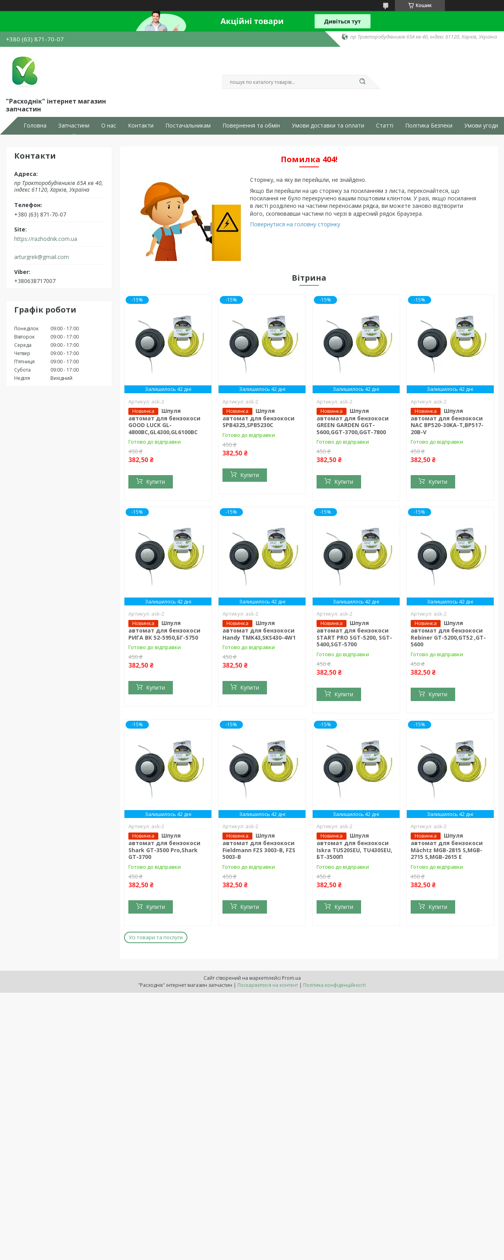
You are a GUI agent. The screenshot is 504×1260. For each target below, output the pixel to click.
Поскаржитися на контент (267, 985)
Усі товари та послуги (156, 937)
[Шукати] (362, 82)
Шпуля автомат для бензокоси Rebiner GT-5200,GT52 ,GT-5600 (448, 633)
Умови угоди (481, 125)
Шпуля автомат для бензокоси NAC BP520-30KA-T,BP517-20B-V (447, 421)
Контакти (141, 125)
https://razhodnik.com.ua (45, 238)
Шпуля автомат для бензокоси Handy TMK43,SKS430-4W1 (259, 630)
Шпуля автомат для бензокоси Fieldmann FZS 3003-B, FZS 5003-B (258, 846)
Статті (384, 125)
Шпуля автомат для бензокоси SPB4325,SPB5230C (258, 418)
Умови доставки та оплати (328, 125)
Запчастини (73, 125)
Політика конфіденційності (334, 985)
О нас (108, 125)
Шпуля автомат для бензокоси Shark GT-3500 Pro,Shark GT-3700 (164, 846)
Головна (35, 125)
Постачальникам (188, 125)
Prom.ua (291, 978)
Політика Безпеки (428, 125)
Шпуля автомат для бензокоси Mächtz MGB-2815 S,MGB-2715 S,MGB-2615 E (447, 846)
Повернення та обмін (251, 125)
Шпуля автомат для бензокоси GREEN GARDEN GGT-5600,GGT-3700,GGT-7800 (353, 421)
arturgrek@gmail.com (41, 257)
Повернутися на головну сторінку (295, 224)
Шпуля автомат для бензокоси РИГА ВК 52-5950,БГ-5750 (164, 630)
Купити (155, 481)
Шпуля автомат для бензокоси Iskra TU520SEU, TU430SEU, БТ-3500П (354, 846)
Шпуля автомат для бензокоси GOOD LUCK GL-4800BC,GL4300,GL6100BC (164, 421)
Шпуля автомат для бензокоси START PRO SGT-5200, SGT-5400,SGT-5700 (354, 633)
